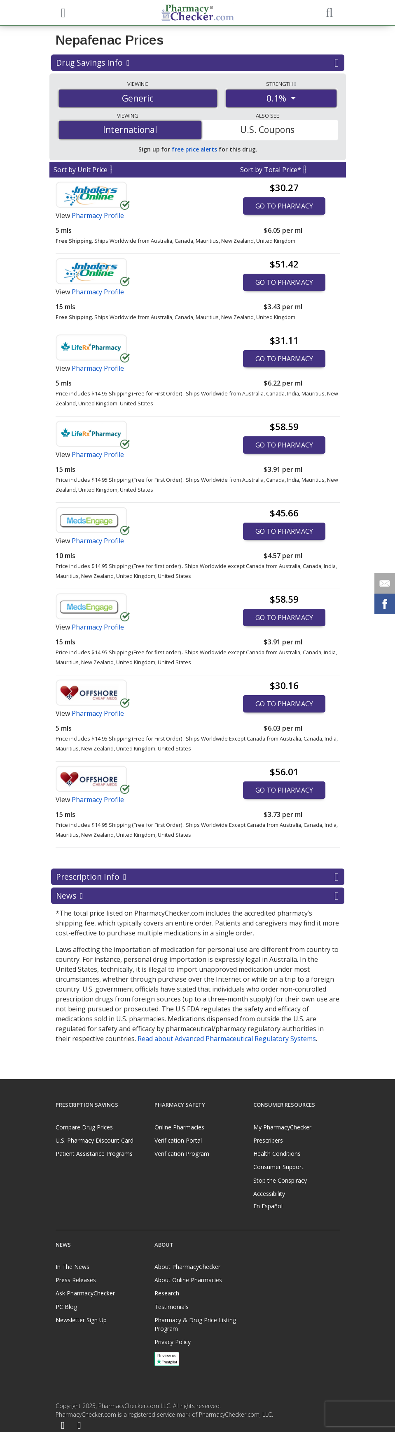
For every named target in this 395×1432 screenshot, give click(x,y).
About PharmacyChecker (187, 1267)
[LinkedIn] (79, 1426)
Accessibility (269, 1194)
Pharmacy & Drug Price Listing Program (195, 1324)
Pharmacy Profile (98, 215)
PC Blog (66, 1307)
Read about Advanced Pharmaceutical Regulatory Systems (227, 1038)
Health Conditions (277, 1153)
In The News (72, 1267)
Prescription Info (197, 877)
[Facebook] (63, 1426)
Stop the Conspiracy (280, 1180)
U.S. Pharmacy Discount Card (94, 1140)
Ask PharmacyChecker (85, 1293)
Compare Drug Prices (84, 1127)
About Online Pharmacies (188, 1280)
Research (166, 1293)
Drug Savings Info (197, 63)
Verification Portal (178, 1140)
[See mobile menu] (62, 12)
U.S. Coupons (267, 129)
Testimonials (171, 1307)
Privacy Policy (172, 1342)
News (197, 896)
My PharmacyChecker (282, 1127)
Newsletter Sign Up (81, 1320)
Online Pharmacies (179, 1127)
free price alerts (194, 149)
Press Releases (76, 1280)
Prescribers (268, 1140)
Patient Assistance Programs (94, 1153)
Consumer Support (278, 1167)
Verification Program (181, 1153)
